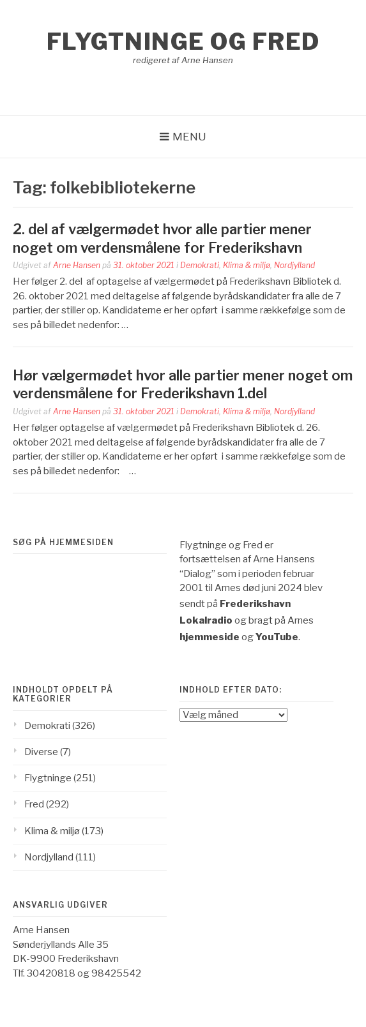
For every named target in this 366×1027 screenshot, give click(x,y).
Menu (189, 136)
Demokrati (199, 265)
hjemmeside (209, 637)
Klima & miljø (246, 265)
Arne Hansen (76, 265)
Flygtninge (48, 778)
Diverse (41, 752)
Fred (34, 804)
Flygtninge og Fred (183, 41)
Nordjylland (294, 265)
